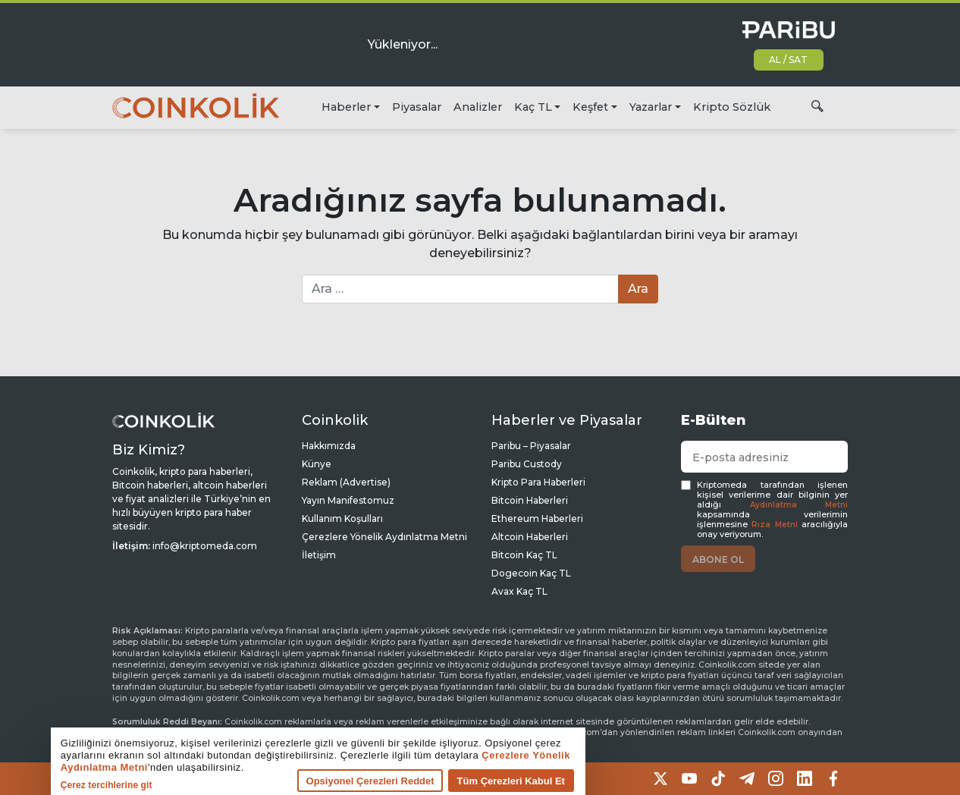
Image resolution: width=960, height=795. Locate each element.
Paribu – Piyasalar (531, 445)
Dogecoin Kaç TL (531, 573)
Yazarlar (650, 107)
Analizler (477, 107)
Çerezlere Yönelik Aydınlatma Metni (384, 536)
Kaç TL (533, 107)
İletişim (319, 555)
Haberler (346, 107)
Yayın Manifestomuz (348, 500)
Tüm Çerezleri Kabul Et (460, 780)
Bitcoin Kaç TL (524, 555)
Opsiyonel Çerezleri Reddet (320, 780)
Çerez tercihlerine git (56, 784)
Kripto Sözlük (731, 107)
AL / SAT (788, 59)
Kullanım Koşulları (342, 518)
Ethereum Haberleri (537, 518)
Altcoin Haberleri (529, 536)
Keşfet (590, 107)
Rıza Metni (774, 524)
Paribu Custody (526, 464)
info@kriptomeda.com (204, 545)
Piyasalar (416, 107)
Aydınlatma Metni (799, 505)
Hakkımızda (329, 445)
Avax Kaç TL (519, 591)
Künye (316, 464)
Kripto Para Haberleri (538, 482)
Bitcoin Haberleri (529, 500)
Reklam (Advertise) (346, 482)
